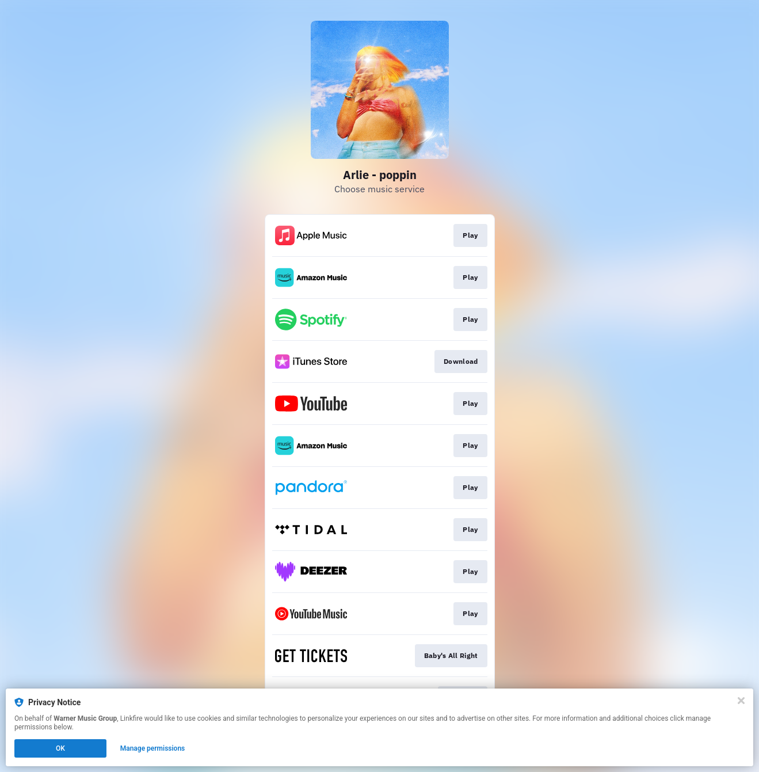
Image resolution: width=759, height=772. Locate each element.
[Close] (741, 700)
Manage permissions (152, 748)
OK (60, 748)
